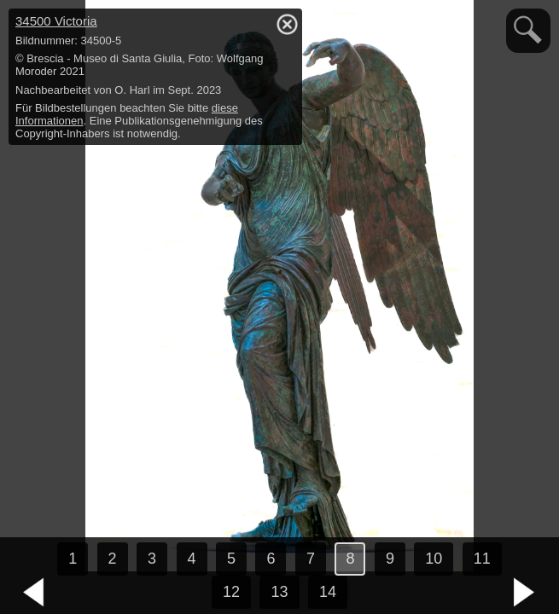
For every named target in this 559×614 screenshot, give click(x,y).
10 (433, 558)
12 (231, 591)
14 (327, 591)
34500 (56, 21)
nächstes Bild (525, 592)
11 (482, 558)
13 (279, 591)
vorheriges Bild (34, 592)
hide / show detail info (286, 24)
